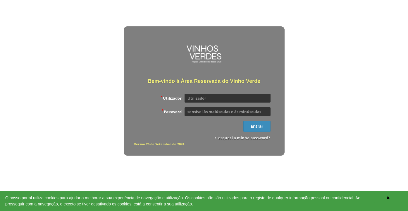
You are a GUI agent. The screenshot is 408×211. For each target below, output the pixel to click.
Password (172, 111)
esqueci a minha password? (242, 137)
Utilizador (171, 98)
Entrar (257, 126)
